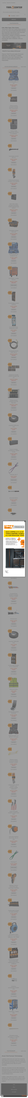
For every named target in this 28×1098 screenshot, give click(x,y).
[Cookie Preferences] (2, 1096)
